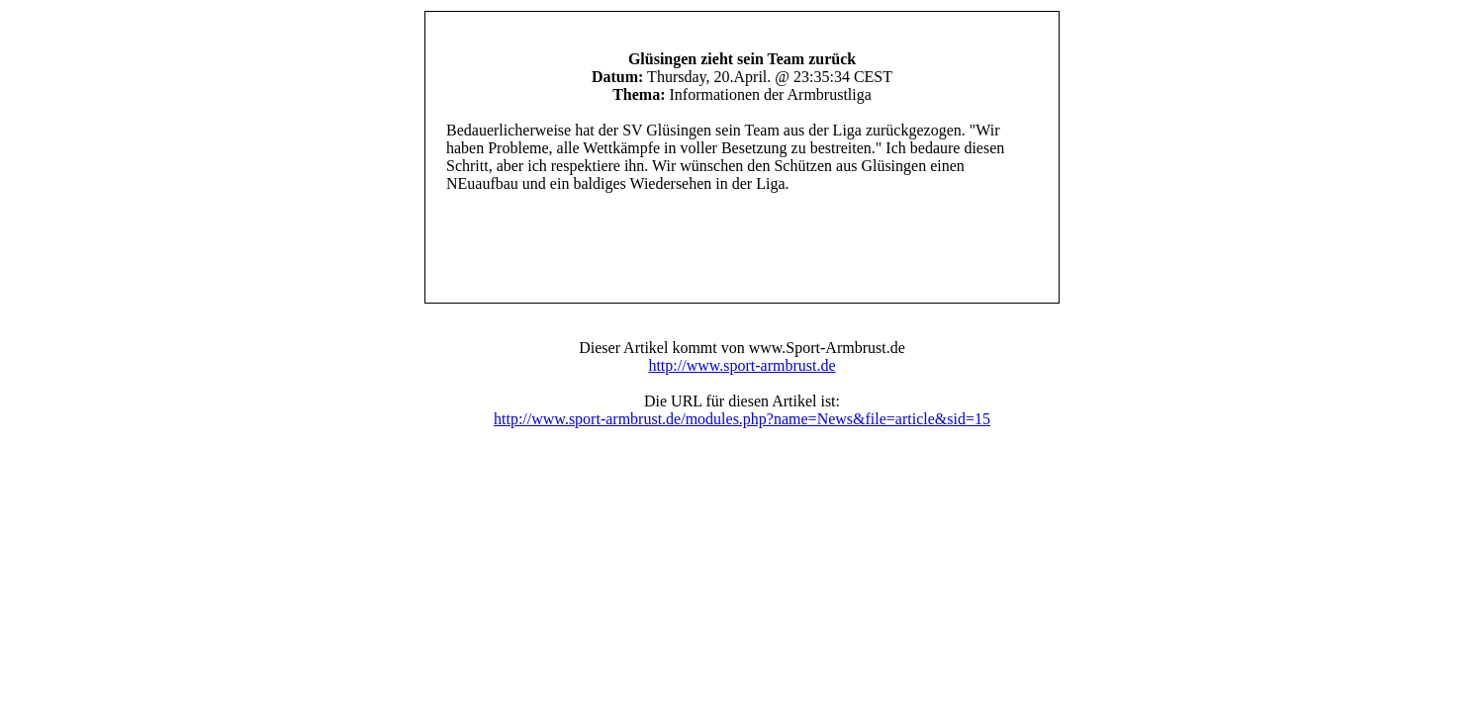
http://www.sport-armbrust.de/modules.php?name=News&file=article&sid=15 (742, 418)
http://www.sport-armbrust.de (741, 365)
